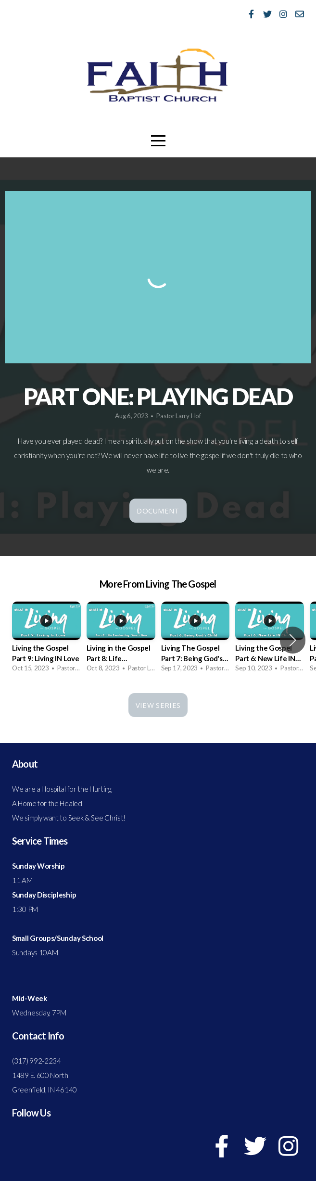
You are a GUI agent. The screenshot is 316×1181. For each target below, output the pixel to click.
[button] (292, 640)
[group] (46, 640)
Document (158, 510)
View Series (158, 705)
